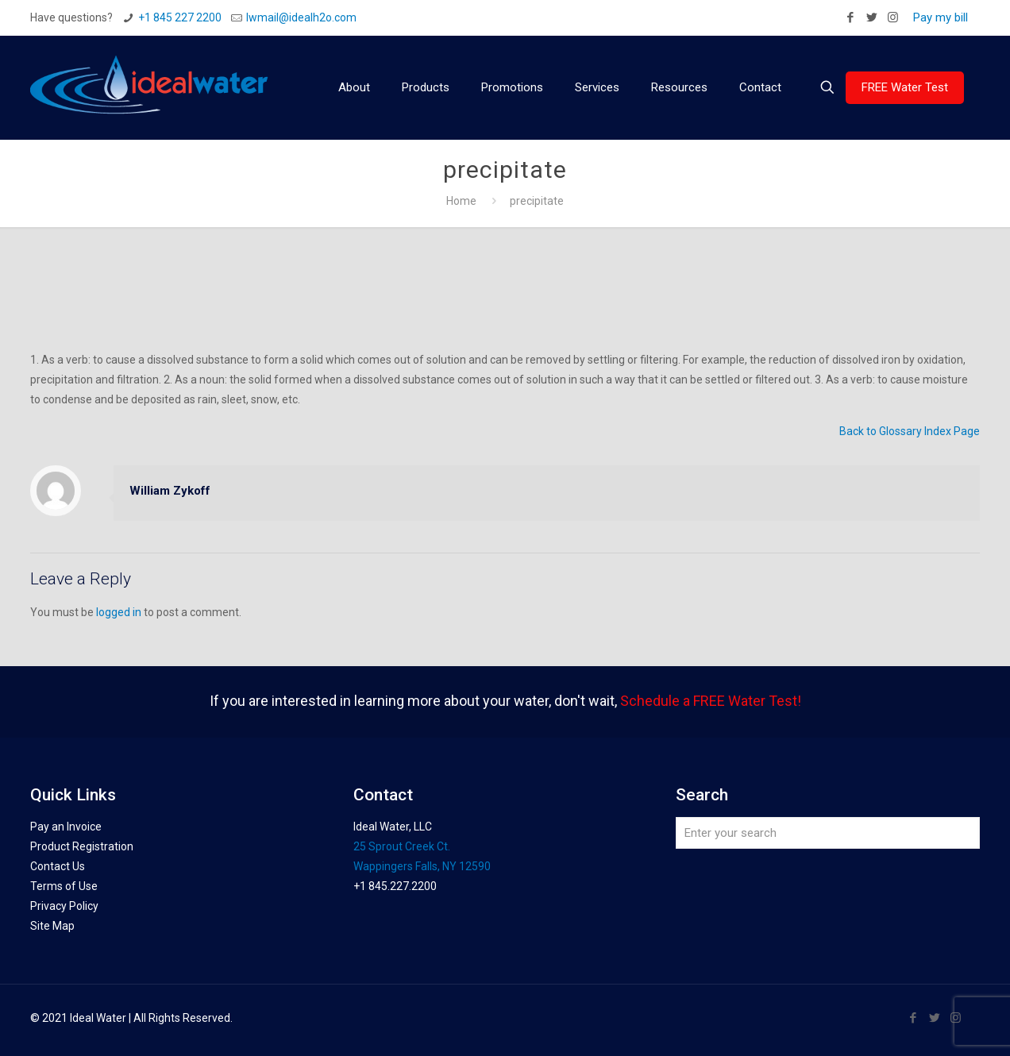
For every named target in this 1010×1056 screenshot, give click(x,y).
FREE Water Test (905, 87)
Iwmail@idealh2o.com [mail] (301, 17)
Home (461, 201)
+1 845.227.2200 (395, 886)
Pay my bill (940, 17)
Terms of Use (64, 886)
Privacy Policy (64, 906)
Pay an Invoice (66, 826)
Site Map (52, 925)
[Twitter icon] (871, 17)
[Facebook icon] (850, 17)
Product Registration (81, 846)
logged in (118, 612)
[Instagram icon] (893, 17)
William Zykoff (169, 491)
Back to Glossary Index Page (909, 431)
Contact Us (57, 866)
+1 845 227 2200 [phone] (180, 17)
